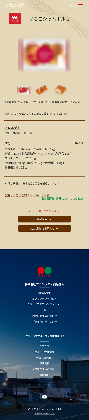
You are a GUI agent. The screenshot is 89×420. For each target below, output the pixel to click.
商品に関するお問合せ (44, 228)
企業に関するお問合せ (44, 369)
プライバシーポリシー (44, 321)
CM (44, 310)
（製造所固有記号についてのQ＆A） (62, 198)
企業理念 (44, 346)
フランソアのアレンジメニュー (44, 304)
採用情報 (44, 374)
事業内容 (44, 363)
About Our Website (44, 413)
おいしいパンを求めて (44, 298)
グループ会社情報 (44, 351)
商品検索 (44, 219)
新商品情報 (44, 292)
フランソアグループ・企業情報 (44, 336)
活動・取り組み (44, 357)
